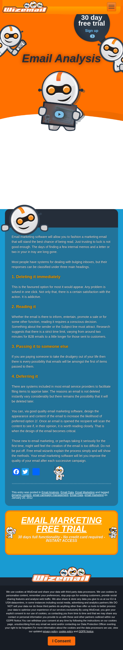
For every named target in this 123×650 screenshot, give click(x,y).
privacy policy (50, 631)
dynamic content (21, 495)
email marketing (94, 495)
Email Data (67, 492)
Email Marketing (85, 492)
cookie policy (66, 631)
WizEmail (25, 7)
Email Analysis (50, 492)
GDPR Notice (86, 631)
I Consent (61, 641)
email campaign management (50, 495)
